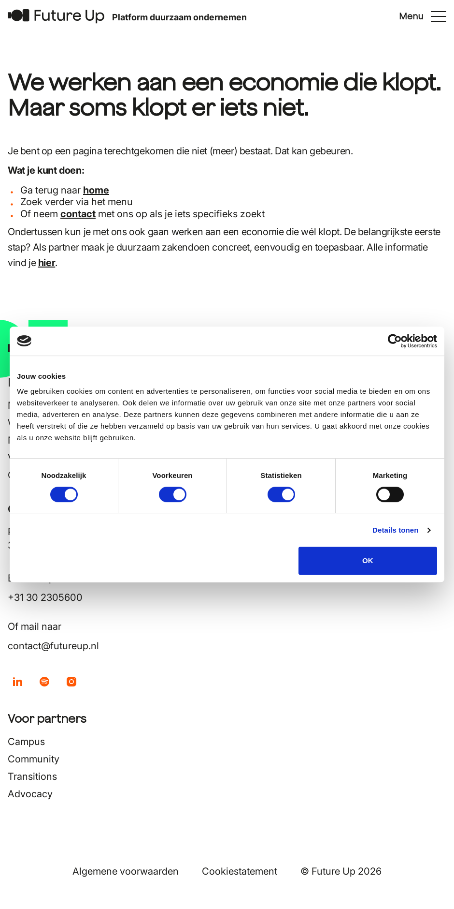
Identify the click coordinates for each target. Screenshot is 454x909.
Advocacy (30, 794)
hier (46, 262)
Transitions (32, 776)
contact (78, 214)
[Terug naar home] (56, 16)
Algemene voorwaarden (125, 871)
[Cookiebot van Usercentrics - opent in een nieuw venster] (395, 341)
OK (367, 560)
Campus (26, 741)
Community (33, 759)
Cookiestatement (239, 871)
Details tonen (395, 530)
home (96, 190)
